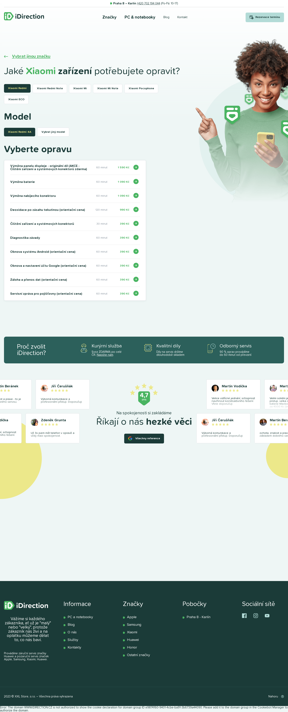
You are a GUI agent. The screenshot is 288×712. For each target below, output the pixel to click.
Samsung (134, 625)
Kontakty (74, 647)
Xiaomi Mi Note (107, 88)
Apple (132, 617)
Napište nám (105, 354)
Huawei (133, 640)
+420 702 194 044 (148, 3)
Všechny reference (147, 438)
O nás (72, 632)
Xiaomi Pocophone (141, 88)
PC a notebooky (80, 617)
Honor (132, 647)
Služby (73, 640)
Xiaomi (132, 632)
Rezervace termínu (267, 17)
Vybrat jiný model (53, 132)
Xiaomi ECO (16, 99)
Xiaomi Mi (80, 88)
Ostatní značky (138, 655)
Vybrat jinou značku (31, 56)
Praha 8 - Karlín (198, 617)
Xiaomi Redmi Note (50, 88)
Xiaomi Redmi (17, 88)
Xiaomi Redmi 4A (19, 132)
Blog (71, 625)
